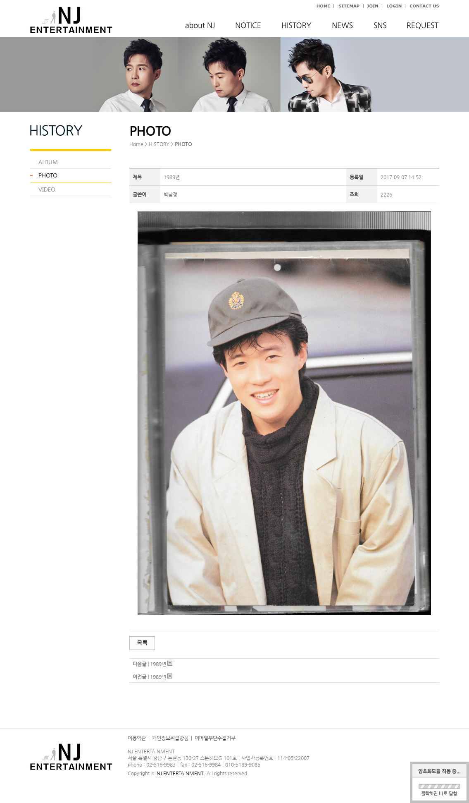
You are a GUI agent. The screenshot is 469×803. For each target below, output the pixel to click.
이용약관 (137, 738)
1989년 (158, 664)
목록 (142, 643)
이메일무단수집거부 (215, 738)
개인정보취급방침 (170, 738)
